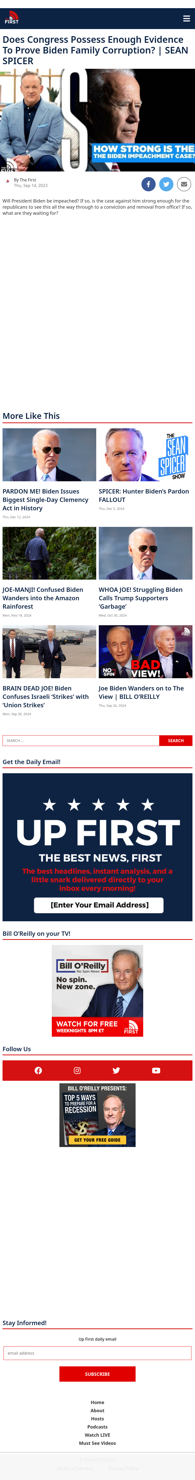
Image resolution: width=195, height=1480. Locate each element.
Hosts (97, 1419)
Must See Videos (97, 1443)
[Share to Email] (184, 184)
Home (97, 1402)
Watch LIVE (97, 1435)
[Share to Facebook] (148, 184)
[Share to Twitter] (166, 184)
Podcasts (97, 1427)
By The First (25, 180)
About (98, 1410)
